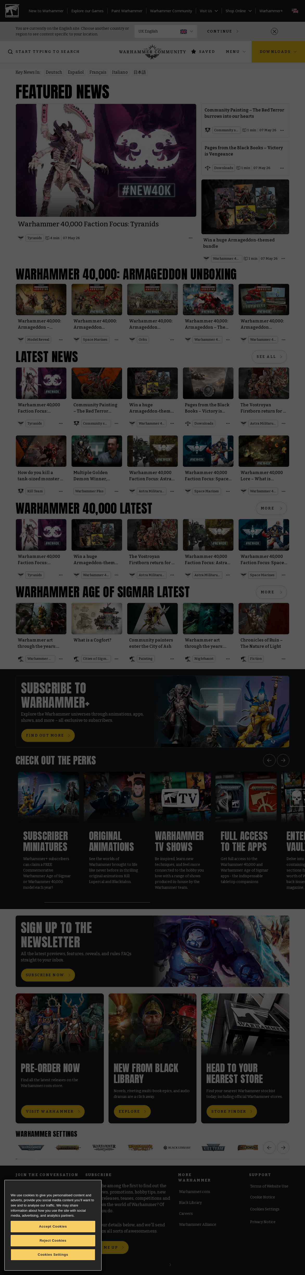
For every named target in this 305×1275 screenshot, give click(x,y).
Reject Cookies (53, 1240)
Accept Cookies (53, 1226)
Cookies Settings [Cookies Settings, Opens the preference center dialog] (53, 1255)
